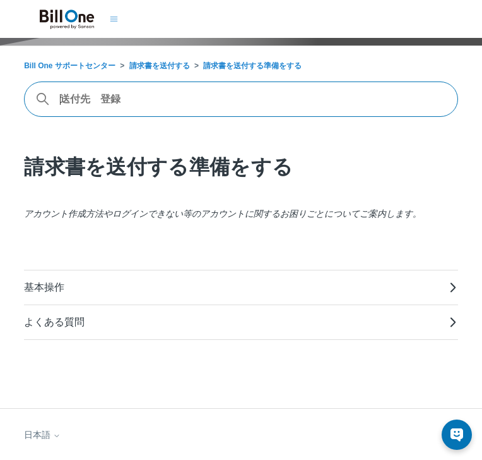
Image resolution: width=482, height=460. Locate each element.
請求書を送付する (159, 65)
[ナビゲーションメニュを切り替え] (114, 19)
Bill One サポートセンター (69, 65)
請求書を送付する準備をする (252, 65)
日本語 (42, 435)
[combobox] (241, 99)
